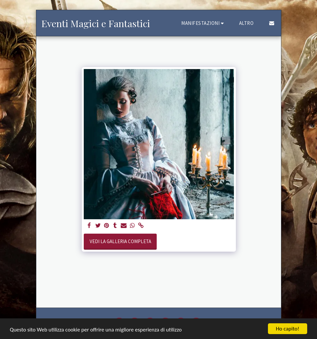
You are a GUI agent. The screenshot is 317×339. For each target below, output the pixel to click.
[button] (203, 23)
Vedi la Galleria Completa (120, 241)
